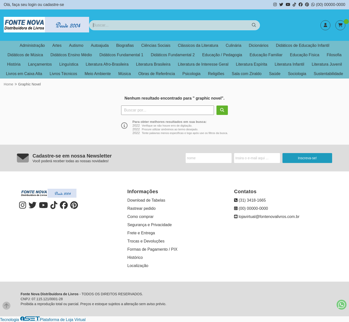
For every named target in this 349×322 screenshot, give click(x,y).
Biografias (125, 45)
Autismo (76, 45)
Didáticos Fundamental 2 (173, 55)
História (13, 64)
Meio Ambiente (98, 74)
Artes (57, 45)
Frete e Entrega (141, 233)
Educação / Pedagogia (222, 55)
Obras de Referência (156, 74)
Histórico (135, 257)
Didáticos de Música (25, 55)
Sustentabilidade (328, 74)
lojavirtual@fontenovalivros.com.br (266, 217)
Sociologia (297, 74)
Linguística (68, 64)
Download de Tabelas (146, 200)
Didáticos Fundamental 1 (121, 55)
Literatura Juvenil (327, 64)
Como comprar (140, 217)
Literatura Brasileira (153, 64)
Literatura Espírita (251, 64)
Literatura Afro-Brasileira (107, 64)
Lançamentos (40, 64)
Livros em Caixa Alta (24, 74)
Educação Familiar (266, 55)
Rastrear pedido (141, 208)
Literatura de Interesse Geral (203, 64)
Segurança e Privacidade (149, 225)
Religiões (216, 74)
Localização (137, 266)
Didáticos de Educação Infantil (302, 45)
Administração (32, 45)
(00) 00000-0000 (328, 4)
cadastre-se (53, 4)
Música (124, 74)
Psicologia (191, 74)
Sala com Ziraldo (247, 74)
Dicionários (258, 45)
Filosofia (334, 55)
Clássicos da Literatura (198, 45)
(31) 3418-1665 (250, 200)
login (33, 4)
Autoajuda (100, 45)
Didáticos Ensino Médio (71, 55)
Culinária (233, 45)
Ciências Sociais (155, 45)
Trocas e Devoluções (146, 241)
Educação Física (304, 55)
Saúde (274, 74)
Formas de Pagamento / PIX (152, 249)
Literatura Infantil (289, 64)
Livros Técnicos (63, 74)
